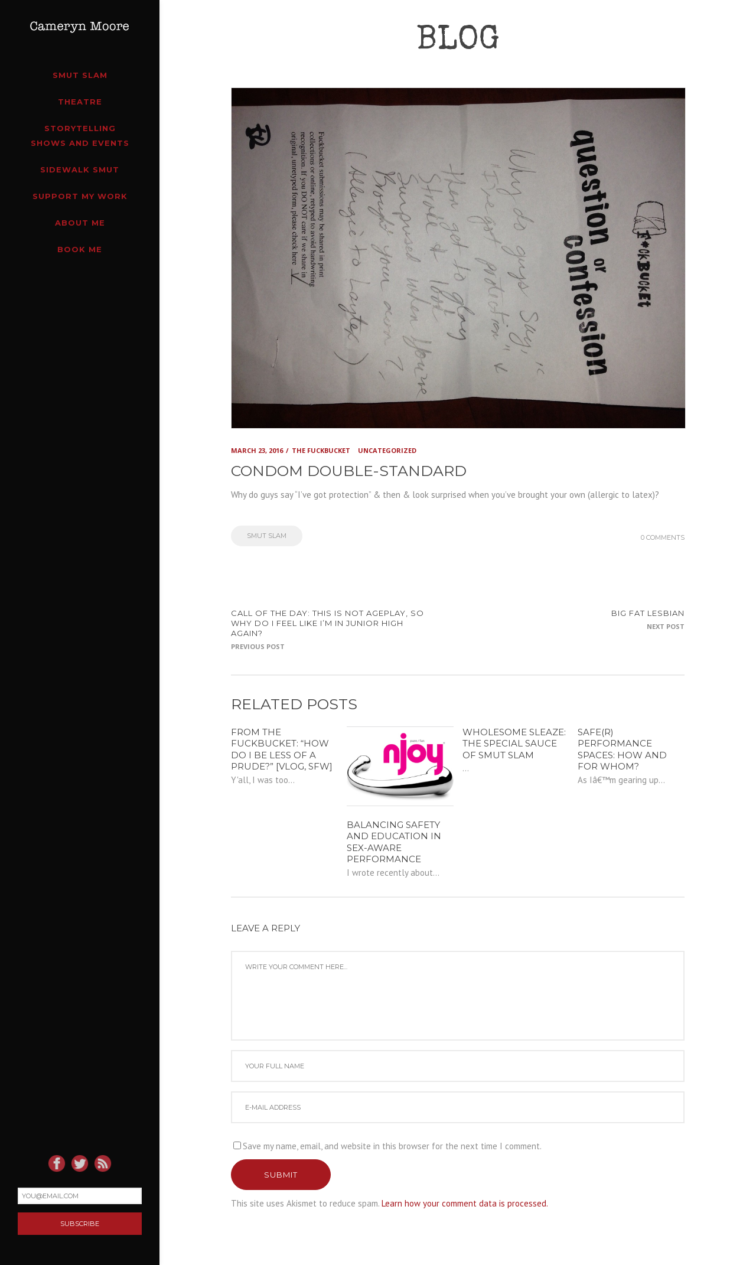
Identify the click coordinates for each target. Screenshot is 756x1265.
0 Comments (663, 537)
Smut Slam (266, 536)
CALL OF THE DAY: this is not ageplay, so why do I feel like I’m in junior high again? (327, 623)
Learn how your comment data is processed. (465, 1203)
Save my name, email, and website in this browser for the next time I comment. (392, 1146)
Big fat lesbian (648, 613)
